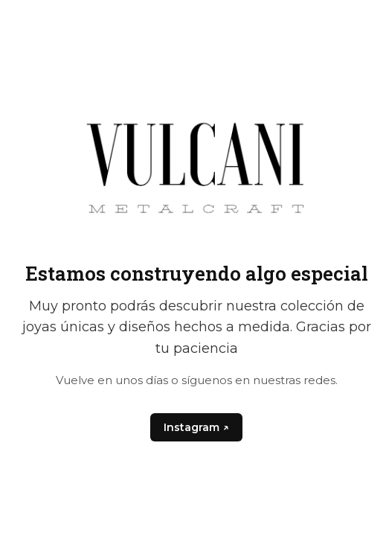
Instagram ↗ (196, 427)
